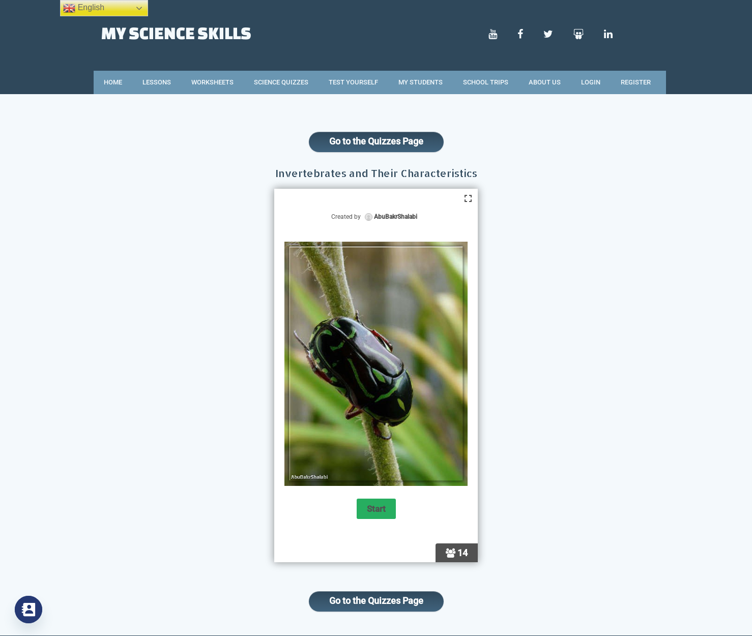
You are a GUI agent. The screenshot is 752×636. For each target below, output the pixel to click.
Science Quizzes (281, 82)
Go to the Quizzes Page (376, 141)
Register (636, 82)
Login (590, 82)
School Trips (485, 82)
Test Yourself (353, 82)
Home (113, 82)
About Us (545, 82)
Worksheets (212, 82)
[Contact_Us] (28, 609)
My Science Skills (176, 32)
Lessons (156, 82)
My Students (420, 82)
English (83, 8)
